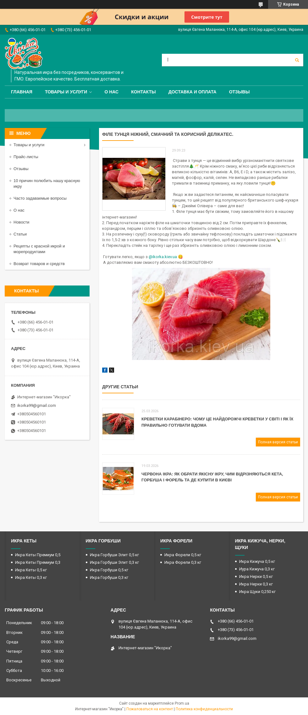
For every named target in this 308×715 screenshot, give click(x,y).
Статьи (20, 234)
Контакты (143, 91)
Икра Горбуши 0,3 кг (109, 577)
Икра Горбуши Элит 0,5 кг (114, 554)
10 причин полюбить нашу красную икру (47, 183)
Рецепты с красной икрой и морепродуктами (39, 249)
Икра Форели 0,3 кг (182, 562)
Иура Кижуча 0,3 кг (257, 569)
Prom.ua (182, 703)
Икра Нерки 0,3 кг (256, 584)
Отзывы (239, 91)
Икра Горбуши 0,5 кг (109, 570)
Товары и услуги (66, 91)
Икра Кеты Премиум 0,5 (37, 554)
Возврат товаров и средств (39, 263)
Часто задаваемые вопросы (40, 198)
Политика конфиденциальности (204, 709)
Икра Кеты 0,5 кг (31, 570)
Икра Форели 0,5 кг (182, 554)
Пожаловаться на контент (149, 709)
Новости (21, 222)
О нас (111, 91)
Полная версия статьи (278, 442)
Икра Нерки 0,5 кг (256, 576)
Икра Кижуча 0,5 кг (257, 561)
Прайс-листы (26, 156)
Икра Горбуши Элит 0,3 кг (114, 562)
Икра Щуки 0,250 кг (257, 591)
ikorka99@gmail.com (36, 405)
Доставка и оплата (192, 91)
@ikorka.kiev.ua (163, 256)
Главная (21, 91)
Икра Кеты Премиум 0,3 (37, 562)
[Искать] (297, 60)
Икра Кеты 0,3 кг (31, 577)
